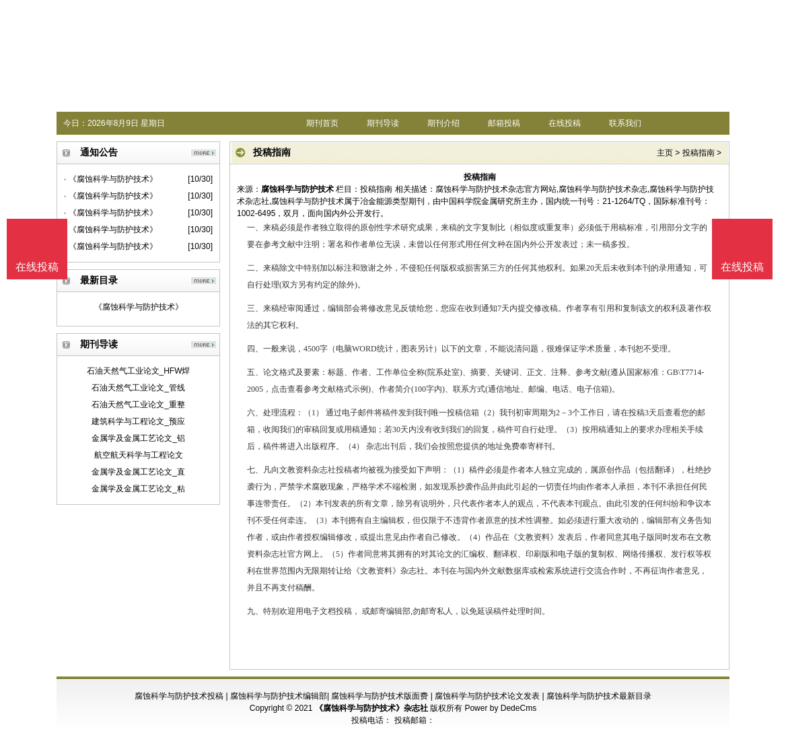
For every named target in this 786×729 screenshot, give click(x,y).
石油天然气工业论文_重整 (138, 404)
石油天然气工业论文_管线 (138, 387)
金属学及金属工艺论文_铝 (138, 438)
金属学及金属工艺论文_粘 (138, 488)
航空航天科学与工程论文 (138, 455)
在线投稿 (564, 123)
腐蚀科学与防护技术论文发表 (487, 696)
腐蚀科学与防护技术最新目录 (598, 696)
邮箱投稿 (504, 123)
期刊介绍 (443, 123)
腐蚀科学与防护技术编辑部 (278, 696)
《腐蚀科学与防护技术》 (138, 307)
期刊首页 (322, 123)
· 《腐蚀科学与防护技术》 (110, 179)
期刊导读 (383, 123)
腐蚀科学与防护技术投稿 (179, 696)
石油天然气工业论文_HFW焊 (138, 371)
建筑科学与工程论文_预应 (138, 421)
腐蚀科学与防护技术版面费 (379, 696)
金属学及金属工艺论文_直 (138, 472)
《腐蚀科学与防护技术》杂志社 (371, 708)
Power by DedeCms (500, 708)
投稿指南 (698, 153)
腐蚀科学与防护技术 (297, 189)
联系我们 (625, 123)
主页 (665, 153)
